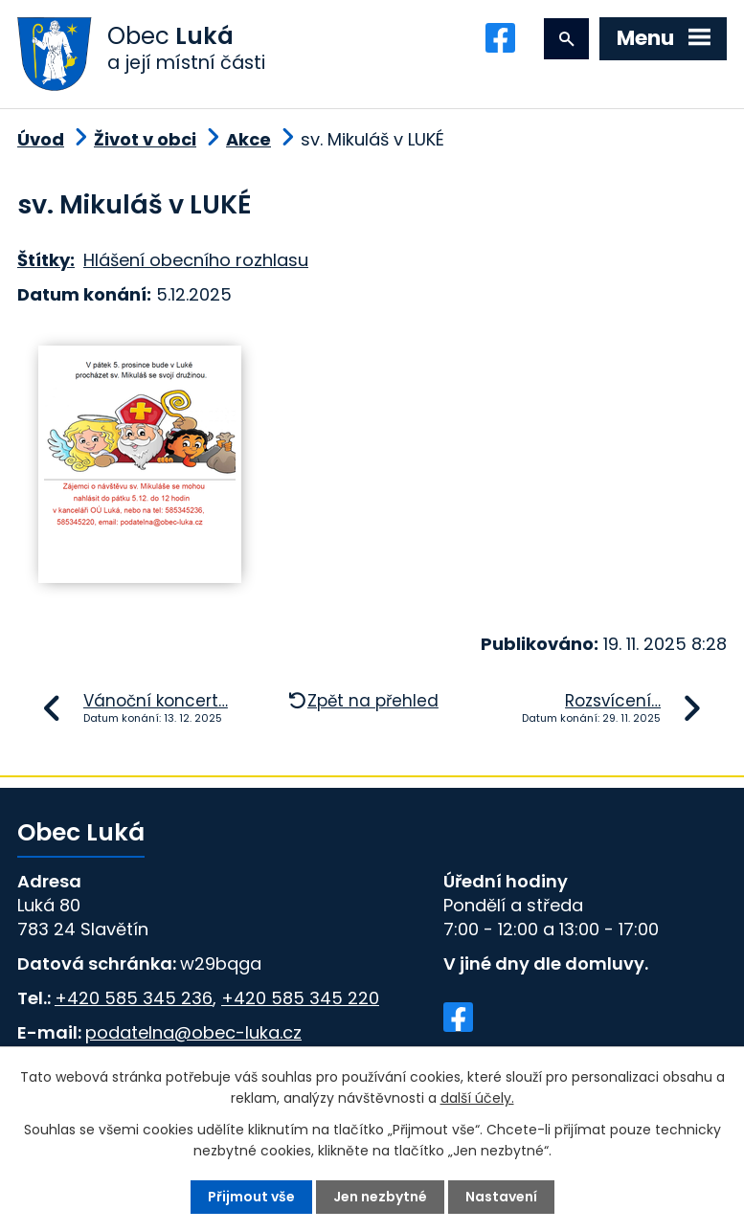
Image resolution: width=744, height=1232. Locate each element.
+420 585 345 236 (134, 998)
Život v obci (145, 139)
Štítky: (46, 260)
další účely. (477, 1098)
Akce (248, 139)
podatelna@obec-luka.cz (193, 1032)
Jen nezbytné (380, 1196)
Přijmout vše (251, 1196)
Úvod (40, 139)
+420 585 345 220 (300, 998)
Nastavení (501, 1196)
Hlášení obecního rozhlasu (195, 260)
